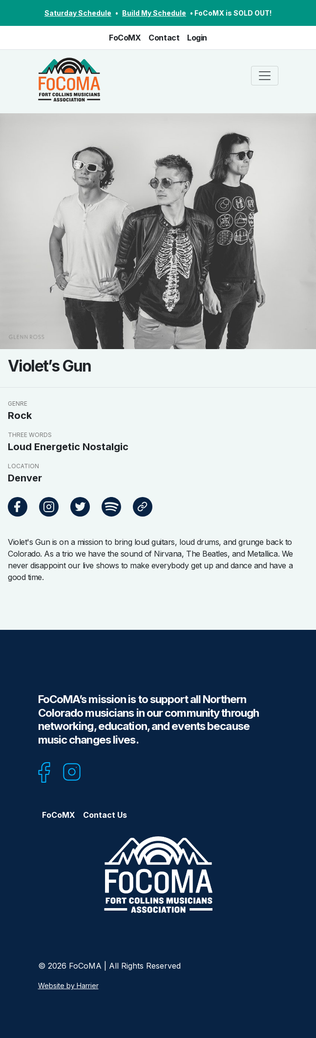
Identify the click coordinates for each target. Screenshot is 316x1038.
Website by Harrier (68, 985)
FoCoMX (125, 37)
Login (197, 37)
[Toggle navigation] (264, 75)
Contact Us (105, 815)
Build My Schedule (154, 13)
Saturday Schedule (77, 13)
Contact (163, 37)
